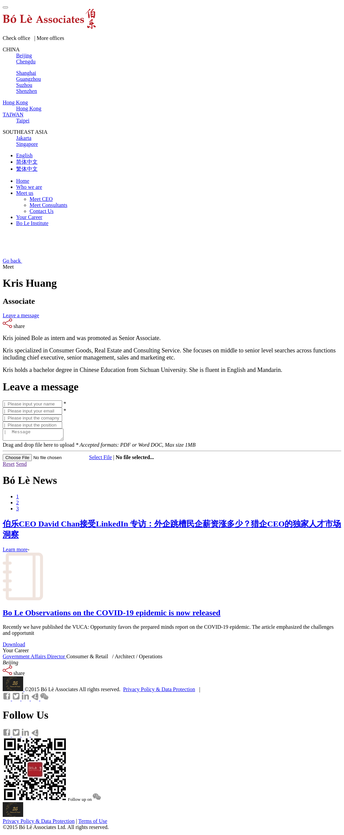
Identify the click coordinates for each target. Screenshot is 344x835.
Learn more (15, 551)
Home (22, 181)
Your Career (29, 217)
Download (14, 646)
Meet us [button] (24, 193)
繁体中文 (27, 169)
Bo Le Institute (32, 223)
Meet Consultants (48, 205)
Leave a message (21, 315)
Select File (100, 459)
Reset (9, 466)
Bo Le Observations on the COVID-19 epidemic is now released (111, 614)
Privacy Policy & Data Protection (159, 691)
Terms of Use (92, 823)
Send (21, 466)
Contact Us (42, 211)
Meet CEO (41, 199)
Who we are (29, 187)
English (24, 155)
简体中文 (27, 162)
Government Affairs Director (34, 658)
